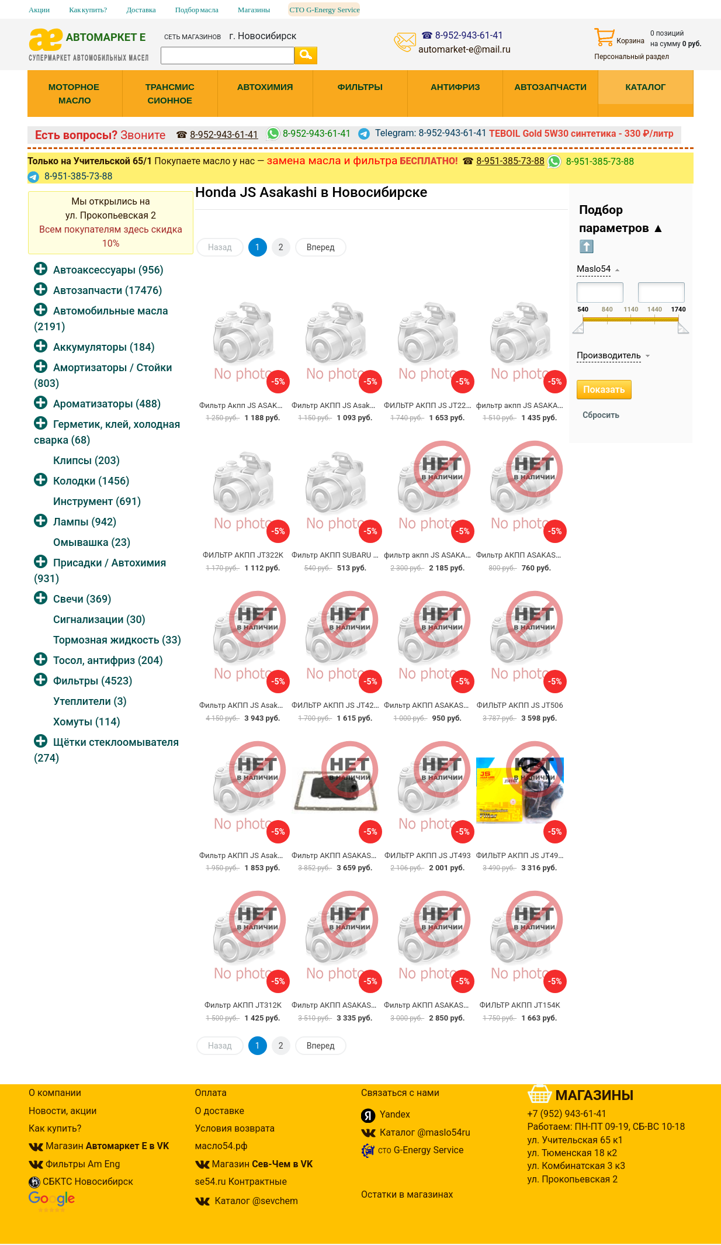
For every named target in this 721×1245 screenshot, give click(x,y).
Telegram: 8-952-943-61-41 (422, 133)
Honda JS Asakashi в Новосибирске (311, 192)
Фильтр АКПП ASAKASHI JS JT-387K (447, 1005)
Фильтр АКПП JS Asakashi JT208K (259, 855)
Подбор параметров (621, 228)
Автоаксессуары (108, 270)
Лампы (84, 522)
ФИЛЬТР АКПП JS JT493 (427, 855)
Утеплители (90, 701)
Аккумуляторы (104, 347)
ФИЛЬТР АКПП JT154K (520, 1005)
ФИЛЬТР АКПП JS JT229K (429, 405)
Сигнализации (99, 619)
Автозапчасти (107, 290)
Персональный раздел (631, 57)
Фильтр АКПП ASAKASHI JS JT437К (354, 1005)
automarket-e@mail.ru (464, 49)
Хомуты (86, 721)
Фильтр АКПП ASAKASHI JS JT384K (446, 705)
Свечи (82, 599)
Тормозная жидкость (117, 640)
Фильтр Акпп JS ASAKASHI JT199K (260, 405)
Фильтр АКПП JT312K (243, 1005)
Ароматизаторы (107, 403)
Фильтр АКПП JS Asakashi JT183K (259, 705)
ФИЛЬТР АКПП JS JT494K (521, 855)
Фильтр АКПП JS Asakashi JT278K (352, 405)
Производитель (609, 355)
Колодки (91, 481)
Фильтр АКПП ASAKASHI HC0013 (534, 555)
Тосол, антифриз (108, 660)
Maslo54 (594, 269)
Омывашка (91, 542)
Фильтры (92, 681)
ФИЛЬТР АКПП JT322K (243, 555)
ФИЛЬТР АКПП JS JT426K (337, 705)
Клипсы (86, 460)
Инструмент (97, 501)
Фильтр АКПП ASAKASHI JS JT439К (354, 855)
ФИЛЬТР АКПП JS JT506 (520, 705)
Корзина (619, 37)
